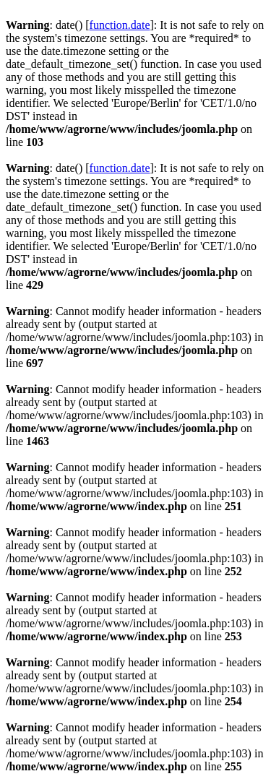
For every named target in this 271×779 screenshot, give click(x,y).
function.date (120, 25)
